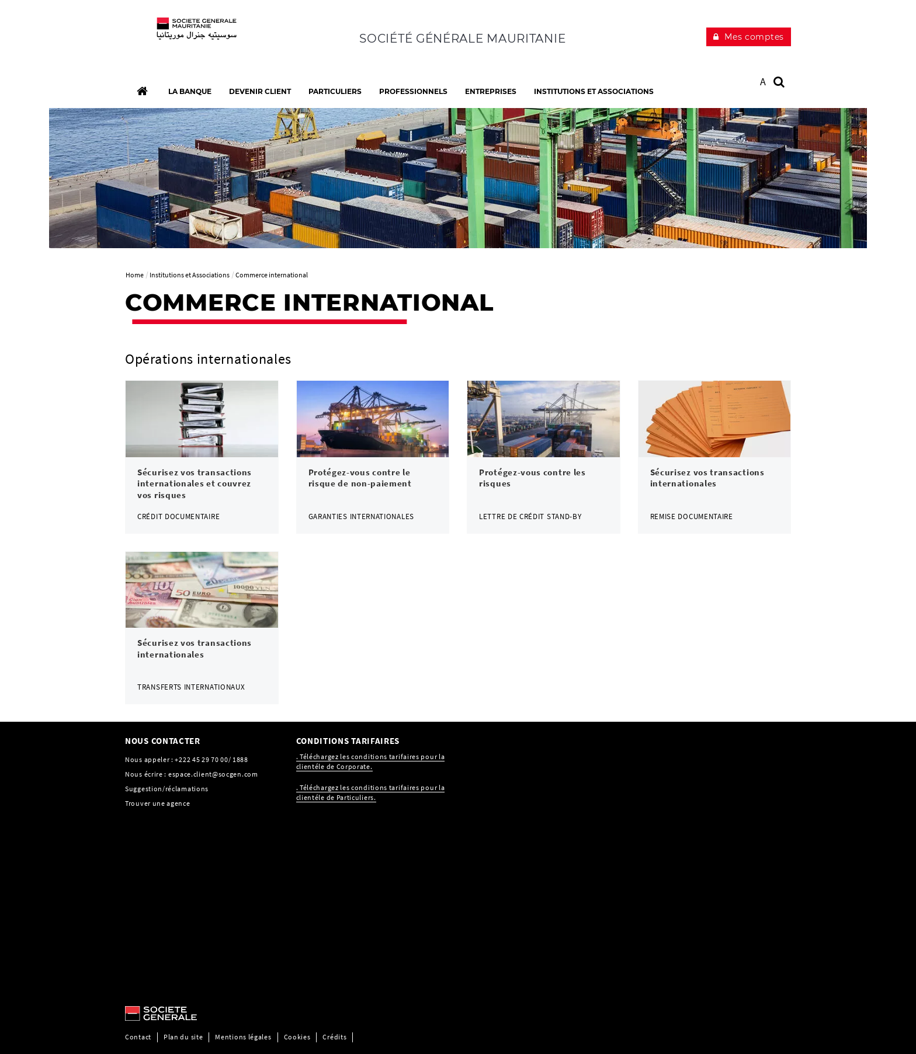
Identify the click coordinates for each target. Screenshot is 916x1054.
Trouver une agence (157, 803)
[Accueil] (142, 91)
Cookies (297, 1036)
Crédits (334, 1036)
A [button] (763, 81)
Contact (138, 1036)
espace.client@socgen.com (213, 774)
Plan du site (183, 1036)
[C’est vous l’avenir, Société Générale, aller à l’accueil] (202, 35)
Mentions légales (243, 1036)
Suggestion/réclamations (167, 788)
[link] (202, 457)
